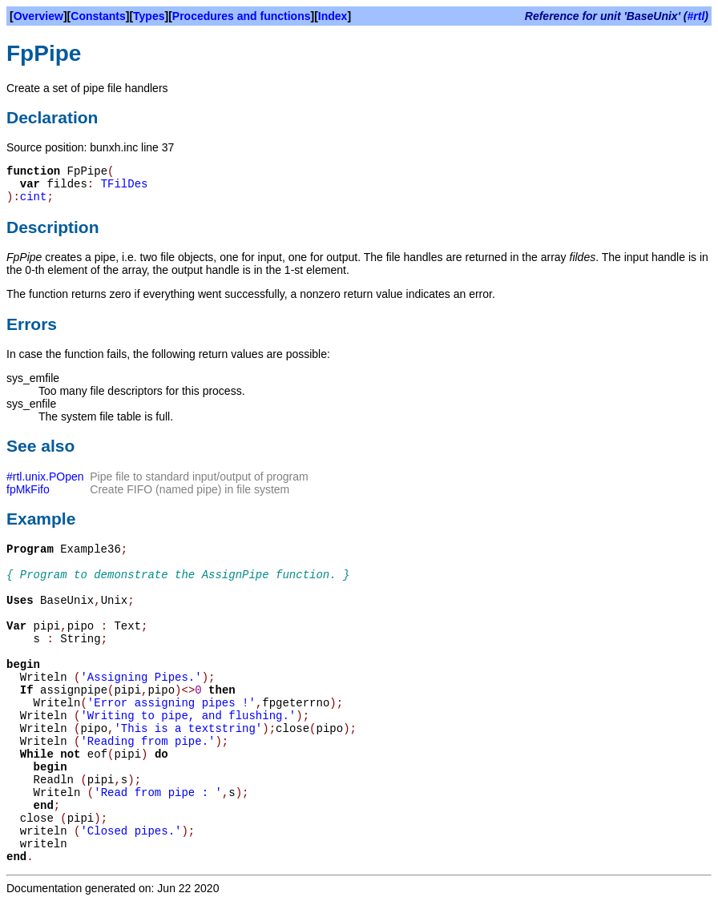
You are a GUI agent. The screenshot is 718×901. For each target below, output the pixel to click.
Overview (38, 16)
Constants (98, 16)
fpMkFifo (28, 489)
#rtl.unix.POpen (45, 476)
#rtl (696, 16)
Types (148, 16)
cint (33, 197)
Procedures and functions (241, 16)
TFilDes (124, 184)
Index (333, 16)
